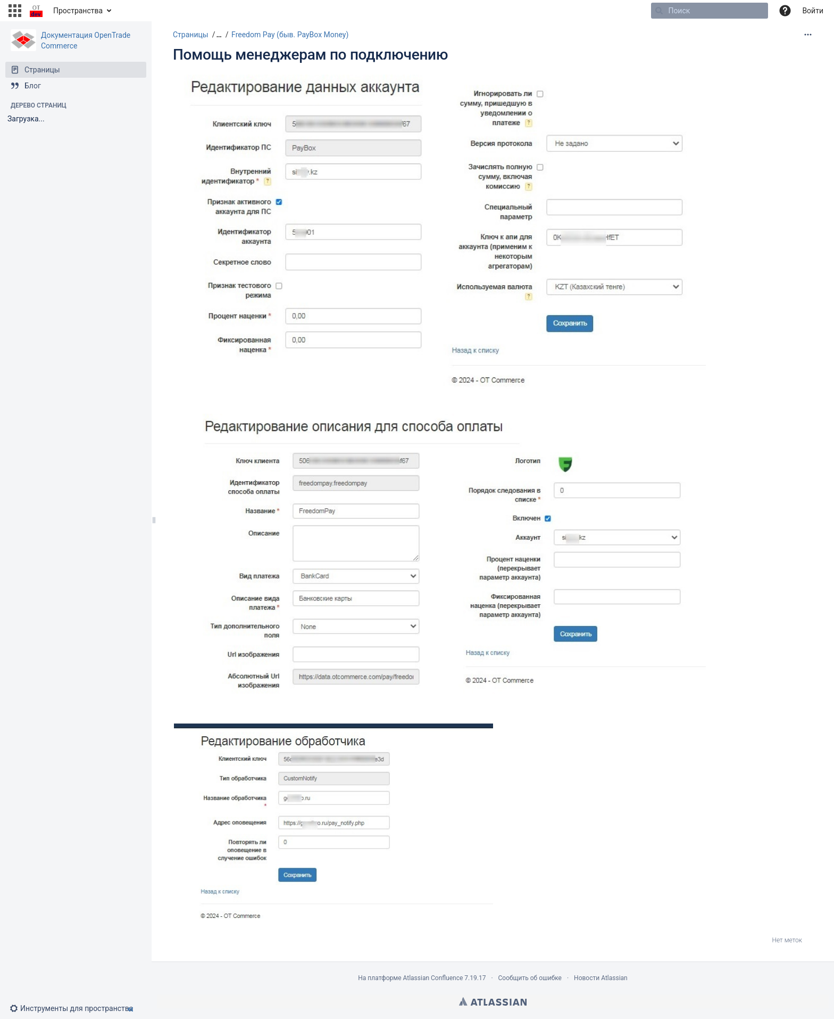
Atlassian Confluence (433, 978)
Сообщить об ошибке (530, 978)
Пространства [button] (78, 10)
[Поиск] (659, 10)
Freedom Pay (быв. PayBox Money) (289, 34)
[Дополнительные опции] (808, 35)
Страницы (190, 34)
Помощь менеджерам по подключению (310, 54)
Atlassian (493, 1001)
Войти (812, 10)
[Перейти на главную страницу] (36, 10)
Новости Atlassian (601, 978)
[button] (14, 10)
